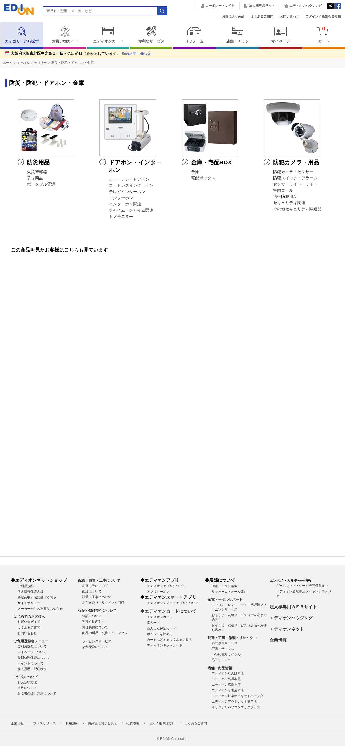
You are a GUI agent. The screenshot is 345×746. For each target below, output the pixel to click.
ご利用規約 (26, 586)
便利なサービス (151, 34)
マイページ (280, 34)
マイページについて (32, 652)
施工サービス (221, 660)
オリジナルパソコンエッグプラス (236, 707)
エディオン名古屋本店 (228, 690)
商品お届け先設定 (136, 53)
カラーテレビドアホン (129, 179)
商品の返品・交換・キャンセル (104, 633)
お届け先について (95, 586)
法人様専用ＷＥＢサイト (293, 607)
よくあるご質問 (262, 16)
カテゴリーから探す (22, 34)
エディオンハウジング (305, 6)
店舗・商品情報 (220, 668)
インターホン (121, 198)
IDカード (153, 623)
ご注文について (25, 677)
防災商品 (35, 178)
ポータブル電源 (41, 184)
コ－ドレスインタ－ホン (131, 185)
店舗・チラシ (237, 34)
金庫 (195, 172)
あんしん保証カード (161, 628)
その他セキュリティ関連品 (297, 209)
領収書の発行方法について (37, 693)
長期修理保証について (34, 658)
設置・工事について (96, 597)
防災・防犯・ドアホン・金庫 (72, 63)
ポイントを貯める (160, 634)
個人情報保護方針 (30, 592)
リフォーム (194, 34)
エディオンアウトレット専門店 (234, 701)
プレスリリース (44, 723)
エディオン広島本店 (226, 684)
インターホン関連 (125, 204)
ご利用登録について (32, 646)
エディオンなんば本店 (228, 673)
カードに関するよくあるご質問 (169, 640)
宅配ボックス (203, 178)
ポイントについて (30, 663)
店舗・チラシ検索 (224, 586)
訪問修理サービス (224, 643)
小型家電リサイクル (226, 654)
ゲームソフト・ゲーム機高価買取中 (302, 586)
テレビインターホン (127, 192)
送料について (27, 688)
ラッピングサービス (96, 641)
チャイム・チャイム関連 (131, 210)
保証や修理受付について (97, 611)
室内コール (283, 190)
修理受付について (95, 627)
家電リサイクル (223, 649)
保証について (92, 616)
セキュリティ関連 (289, 203)
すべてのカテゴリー (32, 63)
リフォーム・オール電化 (229, 592)
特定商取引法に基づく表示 (37, 597)
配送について (92, 591)
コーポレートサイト (219, 6)
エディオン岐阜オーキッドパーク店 (237, 696)
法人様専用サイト (262, 6)
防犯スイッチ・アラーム (295, 178)
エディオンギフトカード (164, 645)
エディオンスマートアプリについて (173, 603)
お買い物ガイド (64, 34)
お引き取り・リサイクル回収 (103, 603)
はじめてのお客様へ (29, 617)
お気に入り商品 (233, 16)
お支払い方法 (27, 682)
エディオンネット (287, 629)
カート (323, 34)
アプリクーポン (158, 592)
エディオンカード (108, 34)
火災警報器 (37, 172)
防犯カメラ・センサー (293, 172)
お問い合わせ (289, 16)
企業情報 (278, 640)
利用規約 (71, 723)
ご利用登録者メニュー (31, 641)
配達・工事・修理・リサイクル (232, 638)
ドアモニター (121, 216)
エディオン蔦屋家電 (226, 679)
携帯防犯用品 (285, 196)
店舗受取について (95, 647)
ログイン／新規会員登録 (323, 16)
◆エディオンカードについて (168, 611)
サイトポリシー (29, 603)
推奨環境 (132, 723)
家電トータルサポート (225, 600)
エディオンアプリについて (166, 586)
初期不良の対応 (93, 621)
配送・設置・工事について (99, 580)
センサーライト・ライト (295, 184)
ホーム (7, 63)
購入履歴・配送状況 (32, 669)
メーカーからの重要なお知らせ (40, 609)
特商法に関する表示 (102, 723)
